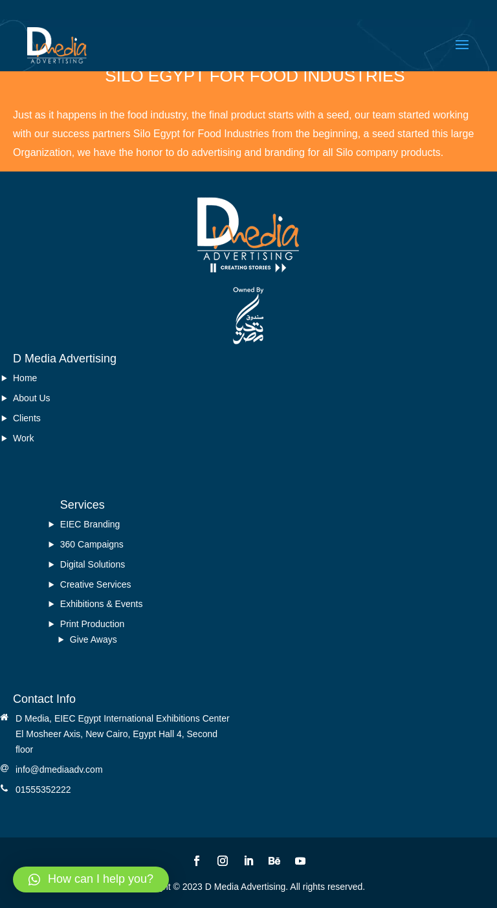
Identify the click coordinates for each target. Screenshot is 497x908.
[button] (91, 879)
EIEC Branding (90, 524)
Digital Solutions (92, 564)
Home (25, 378)
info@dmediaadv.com (59, 769)
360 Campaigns (92, 544)
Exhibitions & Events (101, 604)
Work (23, 438)
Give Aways (93, 639)
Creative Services (95, 584)
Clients (27, 418)
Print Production (92, 624)
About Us (31, 398)
